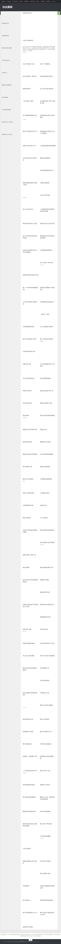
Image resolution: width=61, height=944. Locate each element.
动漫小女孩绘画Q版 (28, 493)
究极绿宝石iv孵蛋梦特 (7, 85)
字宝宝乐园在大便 (6, 60)
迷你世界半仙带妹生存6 (47, 604)
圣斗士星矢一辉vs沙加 (46, 262)
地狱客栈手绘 (26, 88)
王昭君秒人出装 (44, 693)
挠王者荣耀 (26, 567)
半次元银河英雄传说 (28, 378)
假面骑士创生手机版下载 (30, 429)
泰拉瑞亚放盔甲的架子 (46, 76)
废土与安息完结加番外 (46, 339)
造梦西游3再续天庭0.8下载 (30, 275)
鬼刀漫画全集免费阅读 (29, 797)
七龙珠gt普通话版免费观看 (48, 145)
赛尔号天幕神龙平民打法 (30, 131)
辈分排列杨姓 (5, 97)
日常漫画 (9, 1)
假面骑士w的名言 (45, 785)
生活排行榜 (32, 1)
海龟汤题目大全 (5, 23)
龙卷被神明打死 (5, 35)
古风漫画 (41, 838)
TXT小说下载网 (56, 934)
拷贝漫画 (10, 934)
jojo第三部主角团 (45, 195)
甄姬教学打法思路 (45, 442)
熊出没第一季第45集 (46, 824)
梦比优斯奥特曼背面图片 (47, 530)
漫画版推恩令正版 (45, 617)
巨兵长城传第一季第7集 (29, 76)
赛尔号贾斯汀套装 (45, 873)
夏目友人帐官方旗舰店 (46, 705)
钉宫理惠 (43, 1)
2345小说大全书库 (33, 934)
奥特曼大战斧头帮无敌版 (30, 454)
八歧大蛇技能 (26, 848)
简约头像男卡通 (27, 466)
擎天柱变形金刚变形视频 (47, 415)
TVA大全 (53, 1)
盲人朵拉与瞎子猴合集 (46, 88)
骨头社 (37, 1)
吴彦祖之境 (43, 505)
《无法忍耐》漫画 (28, 101)
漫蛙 (37, 934)
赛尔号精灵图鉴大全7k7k (30, 912)
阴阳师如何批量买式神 (29, 811)
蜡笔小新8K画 (27, 518)
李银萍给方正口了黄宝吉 (7, 122)
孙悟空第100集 (27, 629)
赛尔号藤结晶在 (27, 744)
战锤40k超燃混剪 (45, 466)
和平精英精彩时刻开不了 (47, 170)
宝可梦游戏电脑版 (45, 836)
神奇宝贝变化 (44, 629)
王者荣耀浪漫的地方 (28, 326)
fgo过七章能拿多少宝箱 (29, 339)
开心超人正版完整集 (28, 656)
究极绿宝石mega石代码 (7, 134)
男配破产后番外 (44, 580)
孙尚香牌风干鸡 (44, 668)
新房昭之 (3, 1)
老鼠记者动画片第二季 (46, 391)
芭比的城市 (26, 415)
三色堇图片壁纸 (44, 493)
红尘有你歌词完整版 (6, 109)
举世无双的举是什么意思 (30, 223)
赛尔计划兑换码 (44, 719)
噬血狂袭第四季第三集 (46, 567)
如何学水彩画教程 (45, 811)
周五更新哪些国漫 (45, 378)
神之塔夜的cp (26, 900)
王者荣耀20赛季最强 (46, 250)
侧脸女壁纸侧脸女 (45, 158)
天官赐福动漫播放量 (46, 479)
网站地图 (14, 934)
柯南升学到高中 (27, 391)
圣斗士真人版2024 (28, 209)
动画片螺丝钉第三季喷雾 (47, 542)
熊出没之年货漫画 (28, 479)
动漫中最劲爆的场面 (28, 643)
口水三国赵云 (44, 518)
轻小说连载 (14, 1)
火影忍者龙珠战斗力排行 (47, 643)
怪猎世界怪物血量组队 (46, 900)
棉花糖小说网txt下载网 (27, 936)
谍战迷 (51, 934)
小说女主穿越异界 (30, 40)
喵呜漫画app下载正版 (20, 934)
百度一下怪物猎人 (45, 64)
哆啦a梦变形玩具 (45, 592)
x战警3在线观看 (44, 183)
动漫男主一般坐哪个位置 (30, 756)
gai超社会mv (4, 72)
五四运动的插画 (44, 680)
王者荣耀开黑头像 (28, 505)
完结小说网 (44, 934)
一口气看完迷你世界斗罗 (30, 770)
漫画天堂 (40, 934)
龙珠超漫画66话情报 (29, 785)
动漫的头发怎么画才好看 (47, 223)
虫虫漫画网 (27, 934)
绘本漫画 (48, 1)
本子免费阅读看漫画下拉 (30, 115)
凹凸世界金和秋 (27, 403)
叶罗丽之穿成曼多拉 (46, 744)
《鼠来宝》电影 (44, 314)
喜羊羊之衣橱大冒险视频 (47, 656)
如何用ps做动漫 (27, 442)
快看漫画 (26, 1)
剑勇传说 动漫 (27, 364)
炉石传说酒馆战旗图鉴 (46, 454)
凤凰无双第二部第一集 (29, 555)
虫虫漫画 (7, 7)
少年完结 (21, 1)
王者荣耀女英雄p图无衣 (47, 302)
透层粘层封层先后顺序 (7, 48)
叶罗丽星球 (26, 886)
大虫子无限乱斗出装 (28, 64)
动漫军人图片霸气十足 (29, 145)
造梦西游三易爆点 (28, 927)
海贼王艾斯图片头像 (46, 403)
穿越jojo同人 (43, 429)
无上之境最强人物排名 (46, 326)
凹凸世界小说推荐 (45, 861)
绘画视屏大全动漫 (28, 731)
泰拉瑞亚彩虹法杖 (28, 719)
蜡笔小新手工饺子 (45, 770)
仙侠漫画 (24, 772)
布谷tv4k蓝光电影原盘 (36, 936)
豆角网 (48, 934)
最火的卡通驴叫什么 (46, 731)
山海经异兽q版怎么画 (29, 351)
